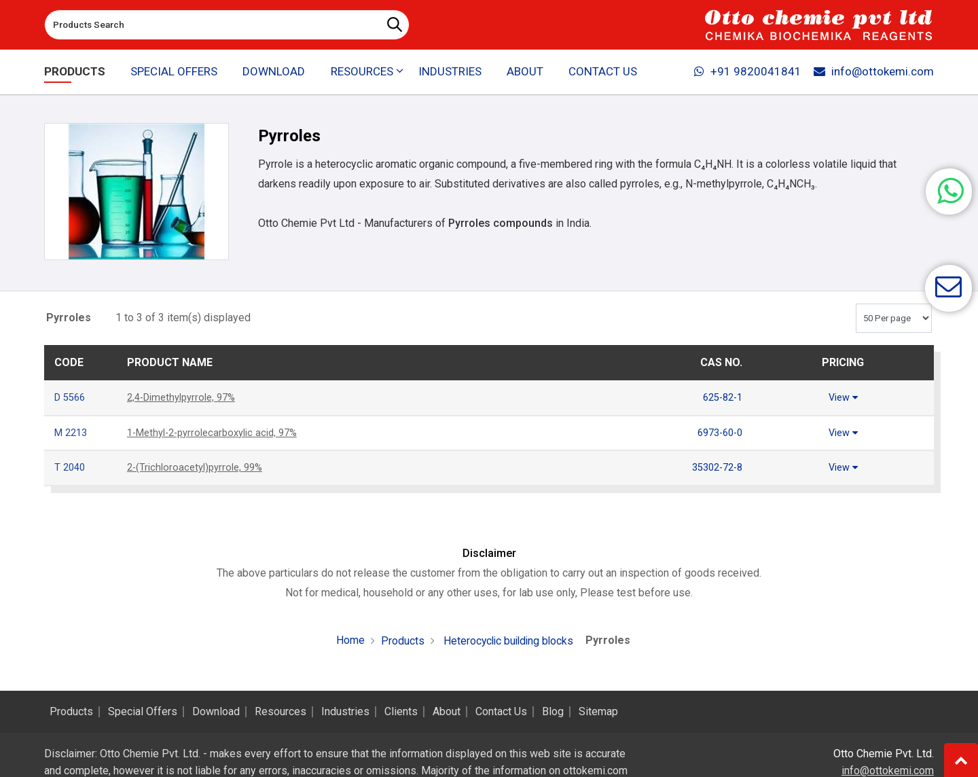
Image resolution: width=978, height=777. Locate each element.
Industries (450, 72)
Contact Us (602, 72)
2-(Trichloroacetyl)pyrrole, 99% (199, 465)
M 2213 (72, 431)
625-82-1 (720, 397)
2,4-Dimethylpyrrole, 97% (186, 397)
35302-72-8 (713, 465)
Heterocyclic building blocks (506, 638)
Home (347, 638)
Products (74, 72)
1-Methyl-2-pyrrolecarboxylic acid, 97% (220, 431)
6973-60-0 (716, 431)
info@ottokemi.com (873, 72)
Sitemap (598, 711)
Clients (401, 711)
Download (273, 72)
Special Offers (174, 72)
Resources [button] (361, 72)
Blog (553, 711)
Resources (280, 711)
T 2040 (71, 465)
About (525, 72)
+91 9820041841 (746, 72)
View (843, 397)
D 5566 (71, 397)
